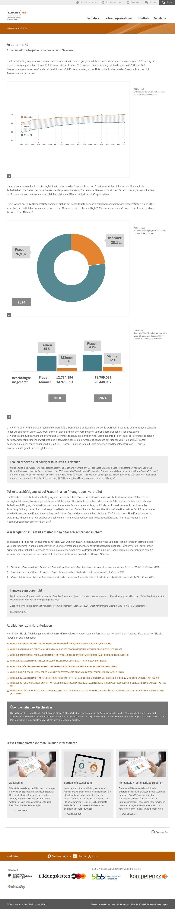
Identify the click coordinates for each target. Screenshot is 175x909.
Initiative (93, 18)
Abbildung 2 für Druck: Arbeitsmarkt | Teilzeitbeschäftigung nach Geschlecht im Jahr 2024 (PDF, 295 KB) (63, 666)
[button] (159, 832)
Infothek (143, 18)
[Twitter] (92, 856)
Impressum (113, 904)
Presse (94, 904)
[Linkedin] (79, 856)
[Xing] (67, 856)
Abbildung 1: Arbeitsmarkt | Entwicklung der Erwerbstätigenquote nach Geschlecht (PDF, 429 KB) (60, 643)
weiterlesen (20, 810)
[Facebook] (54, 856)
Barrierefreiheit (139, 904)
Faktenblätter (21, 28)
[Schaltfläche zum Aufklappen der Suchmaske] (167, 2)
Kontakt (102, 904)
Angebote (159, 18)
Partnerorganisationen (118, 18)
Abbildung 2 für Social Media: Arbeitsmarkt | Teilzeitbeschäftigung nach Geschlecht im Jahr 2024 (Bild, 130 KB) (67, 672)
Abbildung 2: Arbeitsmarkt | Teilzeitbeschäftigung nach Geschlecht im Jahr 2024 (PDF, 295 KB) (58, 660)
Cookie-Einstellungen (157, 904)
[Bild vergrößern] (68, 129)
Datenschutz (125, 904)
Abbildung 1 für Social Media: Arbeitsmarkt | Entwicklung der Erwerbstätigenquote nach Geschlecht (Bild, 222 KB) (69, 655)
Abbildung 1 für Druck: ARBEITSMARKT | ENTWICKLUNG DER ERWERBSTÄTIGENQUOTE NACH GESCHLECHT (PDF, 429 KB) (66, 649)
